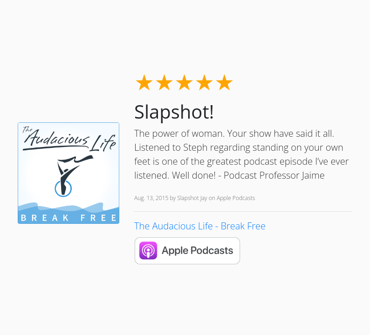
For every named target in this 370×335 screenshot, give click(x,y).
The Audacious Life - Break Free (200, 226)
